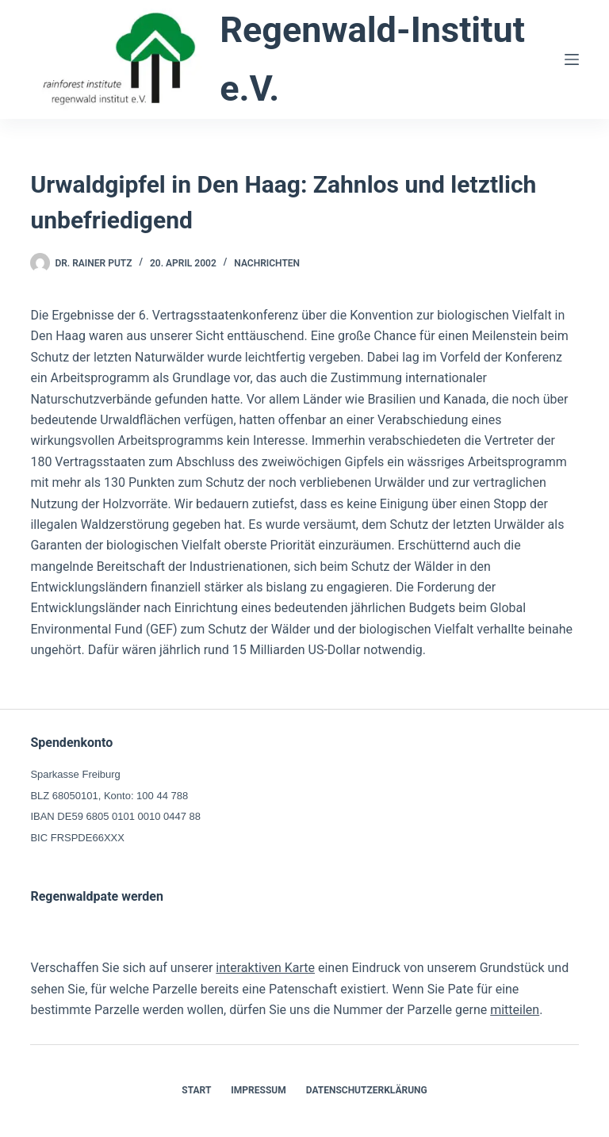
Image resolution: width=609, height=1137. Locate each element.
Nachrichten (267, 263)
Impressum (258, 1090)
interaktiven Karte (265, 967)
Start (196, 1090)
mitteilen (514, 1009)
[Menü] (572, 59)
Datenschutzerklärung (366, 1090)
